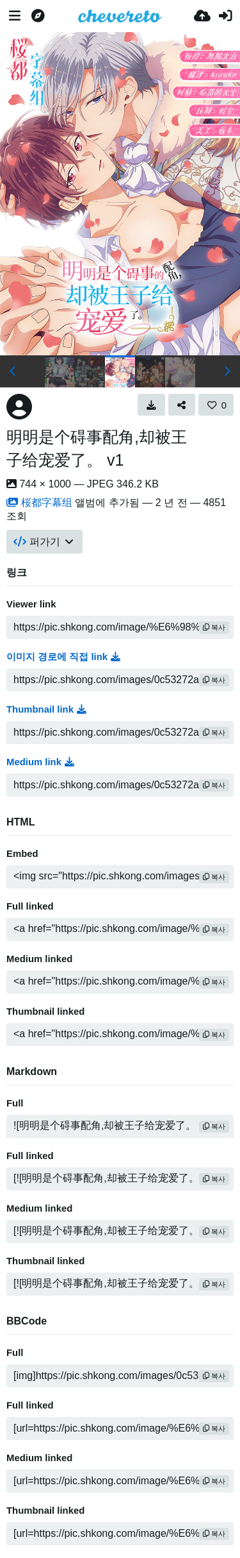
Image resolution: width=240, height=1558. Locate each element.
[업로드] (202, 16)
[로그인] (225, 16)
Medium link (40, 762)
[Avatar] (19, 406)
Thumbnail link (46, 709)
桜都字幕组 (39, 502)
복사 (214, 627)
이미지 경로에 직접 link (63, 657)
